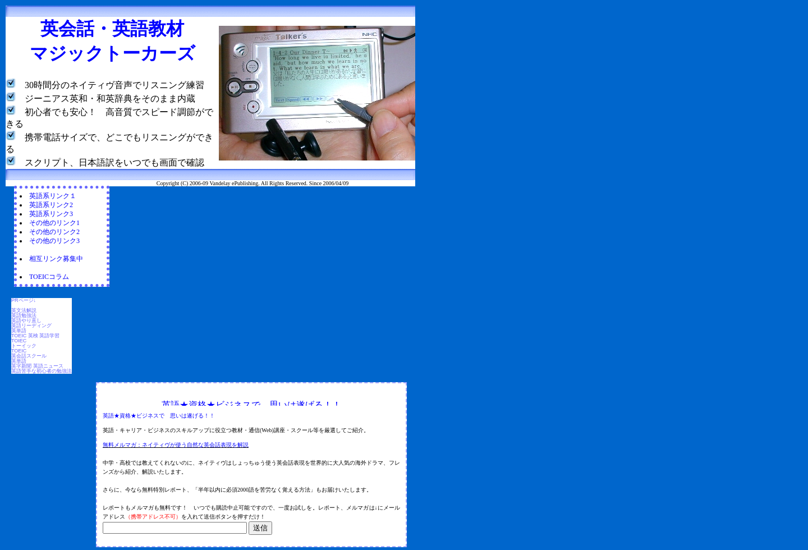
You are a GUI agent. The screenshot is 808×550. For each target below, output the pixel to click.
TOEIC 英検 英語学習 (35, 335)
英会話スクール (29, 356)
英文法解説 (23, 310)
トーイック (23, 346)
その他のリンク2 (54, 232)
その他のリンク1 (54, 223)
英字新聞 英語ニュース (37, 366)
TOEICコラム (49, 277)
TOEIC (18, 351)
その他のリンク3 (54, 241)
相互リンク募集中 (56, 259)
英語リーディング (31, 325)
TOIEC (18, 340)
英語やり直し (26, 320)
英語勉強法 (23, 315)
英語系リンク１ (52, 196)
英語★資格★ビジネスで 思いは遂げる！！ (159, 415)
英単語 (18, 330)
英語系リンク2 (51, 205)
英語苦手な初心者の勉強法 (41, 371)
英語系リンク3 (51, 214)
